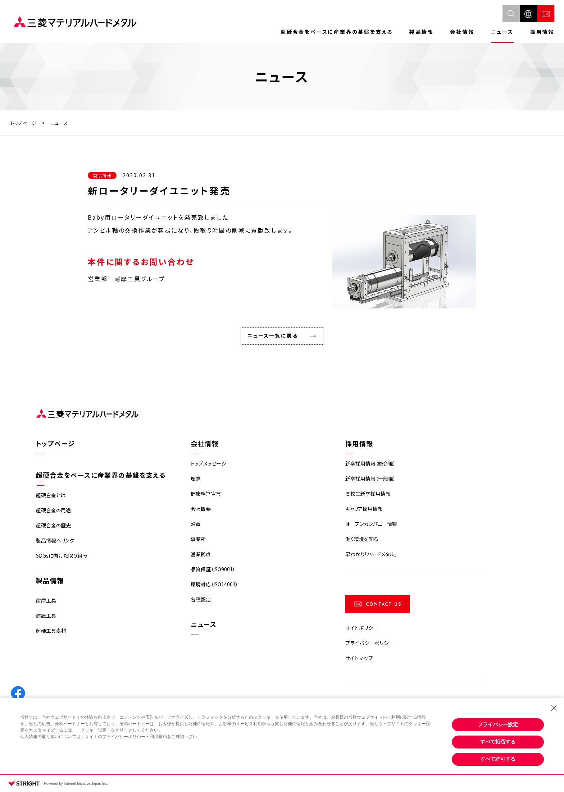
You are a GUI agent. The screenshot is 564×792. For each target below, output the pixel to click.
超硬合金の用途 (53, 510)
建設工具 (46, 615)
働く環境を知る (361, 539)
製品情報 (421, 31)
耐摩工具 (46, 600)
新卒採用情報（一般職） (370, 478)
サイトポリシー (361, 627)
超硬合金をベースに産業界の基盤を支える (337, 31)
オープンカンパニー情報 (371, 523)
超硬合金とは (50, 495)
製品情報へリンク (55, 540)
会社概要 (201, 508)
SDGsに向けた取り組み (61, 555)
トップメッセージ (208, 463)
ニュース (502, 31)
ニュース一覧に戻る (272, 335)
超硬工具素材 (51, 630)
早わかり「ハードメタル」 (371, 554)
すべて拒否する (497, 742)
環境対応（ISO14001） (214, 584)
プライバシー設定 (498, 724)
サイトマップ (359, 657)
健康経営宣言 (206, 493)
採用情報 (542, 31)
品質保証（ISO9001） (213, 569)
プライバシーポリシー (369, 642)
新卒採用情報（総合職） (370, 463)
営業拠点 (201, 554)
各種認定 (201, 599)
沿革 (196, 523)
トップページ (24, 123)
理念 (196, 478)
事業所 (198, 539)
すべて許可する (497, 759)
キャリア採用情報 (364, 508)
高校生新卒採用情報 (368, 493)
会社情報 (462, 31)
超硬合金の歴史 (53, 525)
